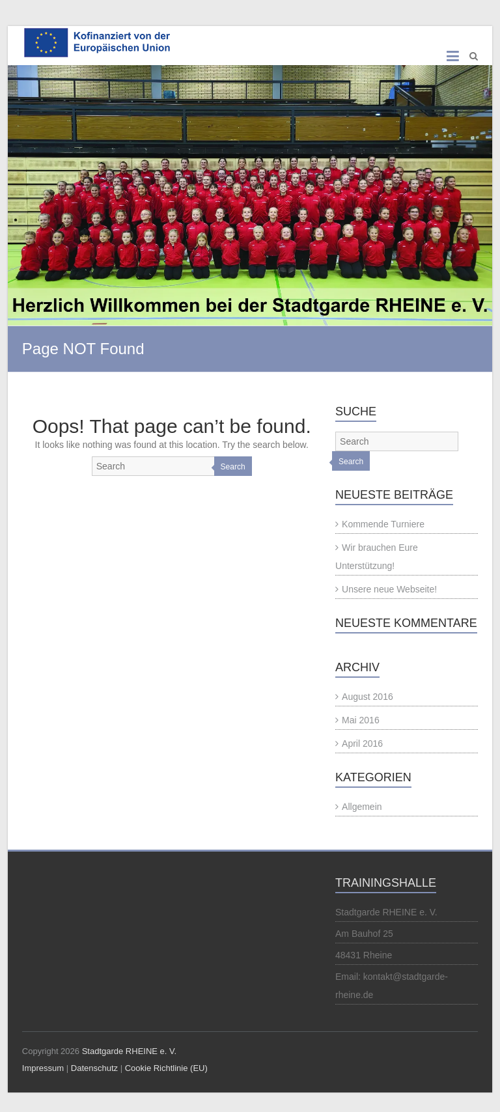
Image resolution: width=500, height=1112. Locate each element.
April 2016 (362, 743)
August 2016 (367, 696)
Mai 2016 (361, 720)
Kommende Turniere (383, 524)
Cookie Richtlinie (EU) (166, 1068)
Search (233, 466)
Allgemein (362, 806)
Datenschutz (94, 1068)
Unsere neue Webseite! (389, 589)
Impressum (43, 1068)
